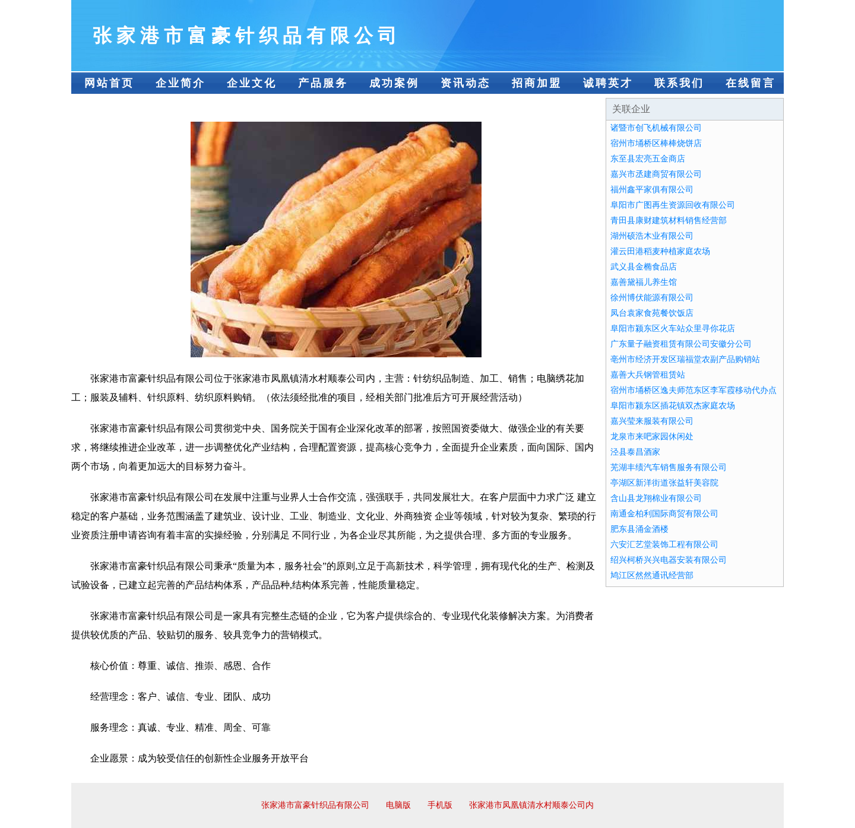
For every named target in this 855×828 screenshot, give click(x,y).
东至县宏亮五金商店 (647, 158)
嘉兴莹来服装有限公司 (652, 421)
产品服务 (323, 83)
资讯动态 (465, 83)
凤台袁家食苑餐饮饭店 (652, 313)
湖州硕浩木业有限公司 (652, 235)
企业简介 (180, 83)
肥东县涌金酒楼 (639, 529)
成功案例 (394, 83)
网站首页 (109, 83)
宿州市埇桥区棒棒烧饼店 (656, 143)
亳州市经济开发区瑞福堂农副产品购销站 (685, 359)
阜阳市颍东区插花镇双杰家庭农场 (672, 405)
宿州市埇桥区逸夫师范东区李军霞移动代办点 (693, 390)
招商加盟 (537, 83)
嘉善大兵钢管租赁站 (647, 374)
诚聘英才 (608, 83)
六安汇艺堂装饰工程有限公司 (664, 544)
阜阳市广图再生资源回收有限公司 (672, 205)
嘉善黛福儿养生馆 (643, 282)
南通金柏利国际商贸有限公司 (664, 513)
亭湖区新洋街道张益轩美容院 (664, 482)
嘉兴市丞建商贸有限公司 (656, 174)
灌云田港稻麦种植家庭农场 (660, 251)
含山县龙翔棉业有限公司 (656, 498)
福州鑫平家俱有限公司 (652, 189)
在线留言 (750, 83)
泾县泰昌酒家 (635, 452)
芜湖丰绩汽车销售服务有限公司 (668, 467)
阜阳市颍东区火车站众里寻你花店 (672, 328)
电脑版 (398, 805)
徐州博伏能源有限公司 (652, 297)
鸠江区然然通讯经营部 (652, 575)
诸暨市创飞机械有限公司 (656, 127)
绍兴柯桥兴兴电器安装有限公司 (668, 560)
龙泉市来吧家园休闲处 (652, 436)
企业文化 (252, 83)
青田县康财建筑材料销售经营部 (668, 220)
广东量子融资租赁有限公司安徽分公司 (681, 344)
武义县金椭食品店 (643, 266)
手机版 (440, 805)
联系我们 (679, 83)
